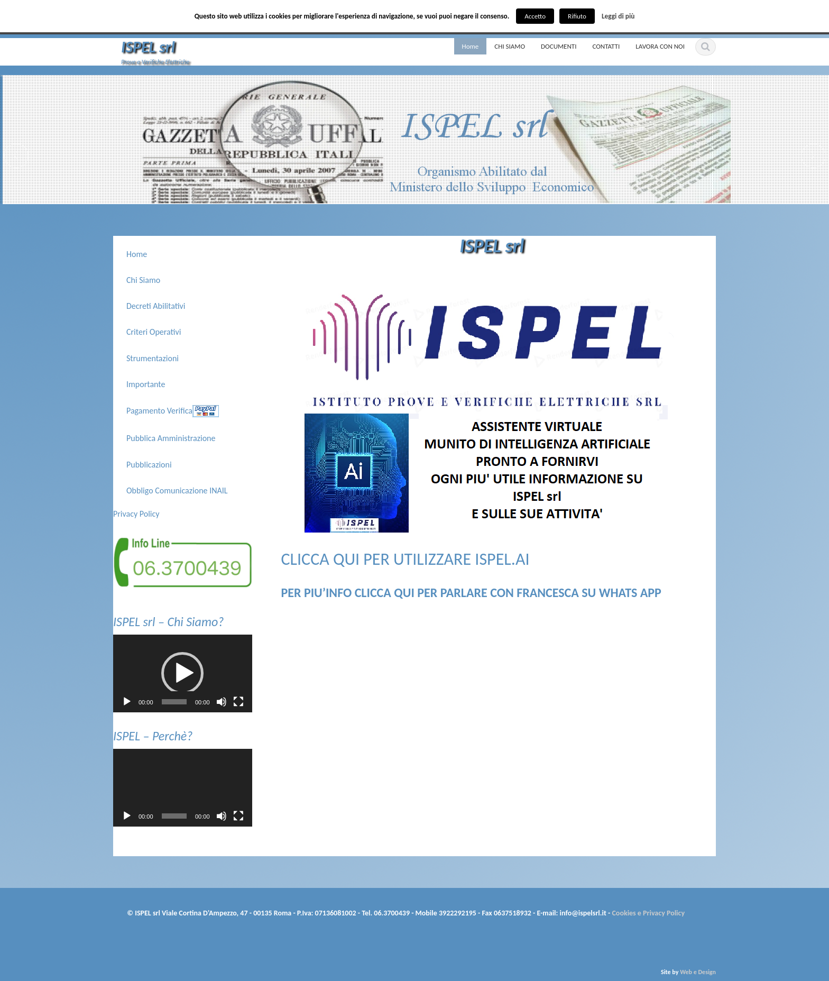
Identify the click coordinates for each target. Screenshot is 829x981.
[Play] (127, 701)
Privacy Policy (136, 514)
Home (470, 46)
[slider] (174, 701)
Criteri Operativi (153, 332)
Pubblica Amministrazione (170, 438)
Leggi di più (618, 16)
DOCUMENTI (558, 46)
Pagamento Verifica (159, 410)
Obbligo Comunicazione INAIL (177, 490)
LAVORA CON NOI (660, 46)
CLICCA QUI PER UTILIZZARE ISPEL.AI (405, 559)
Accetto (535, 16)
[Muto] (221, 701)
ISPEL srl (148, 47)
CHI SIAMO (509, 46)
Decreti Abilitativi (156, 306)
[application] (182, 674)
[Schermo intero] (238, 701)
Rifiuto (577, 16)
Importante (145, 384)
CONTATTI (606, 46)
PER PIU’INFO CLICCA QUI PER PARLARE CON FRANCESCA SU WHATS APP (471, 592)
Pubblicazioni (149, 465)
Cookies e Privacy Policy (647, 913)
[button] (182, 673)
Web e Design (698, 972)
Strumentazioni (152, 358)
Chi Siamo (143, 280)
